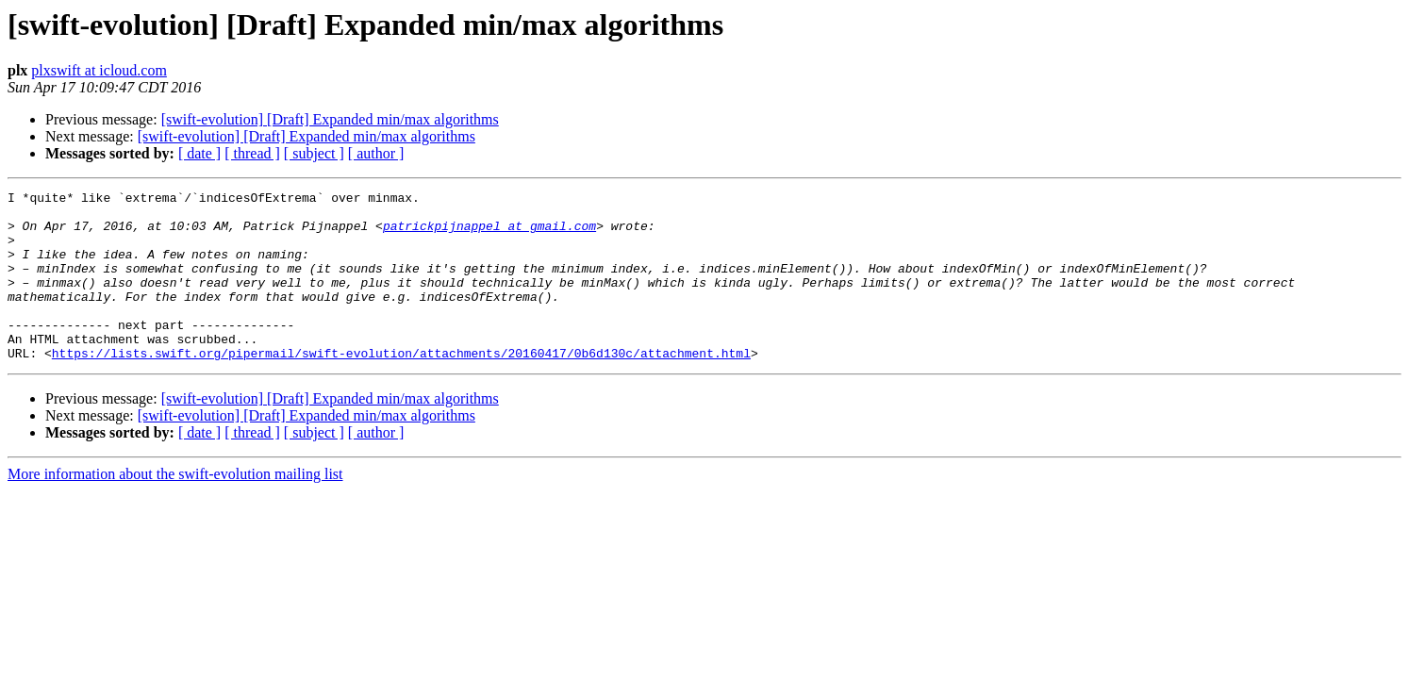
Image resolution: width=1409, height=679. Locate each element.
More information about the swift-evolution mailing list (175, 508)
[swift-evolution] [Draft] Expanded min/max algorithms (330, 119)
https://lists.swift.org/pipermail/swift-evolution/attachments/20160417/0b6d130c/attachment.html (401, 386)
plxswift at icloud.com (99, 70)
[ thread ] (252, 153)
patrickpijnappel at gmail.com (489, 233)
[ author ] (376, 153)
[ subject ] (314, 153)
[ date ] (199, 153)
